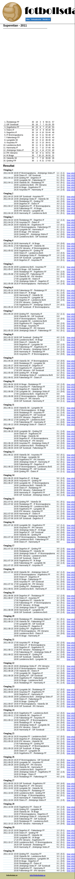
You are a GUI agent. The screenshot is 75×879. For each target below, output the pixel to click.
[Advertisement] (60, 72)
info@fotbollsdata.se (37, 875)
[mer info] (71, 173)
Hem (28, 19)
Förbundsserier (36, 19)
